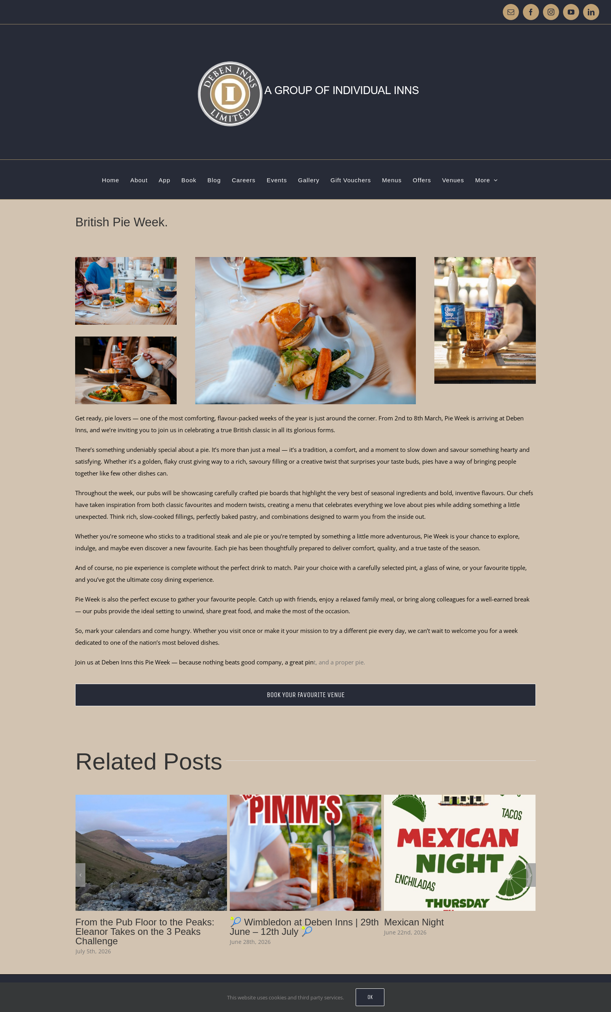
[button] (80, 875)
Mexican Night (414, 922)
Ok (370, 997)
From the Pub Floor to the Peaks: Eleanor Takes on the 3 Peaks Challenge (145, 931)
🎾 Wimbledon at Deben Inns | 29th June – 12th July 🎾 (304, 927)
